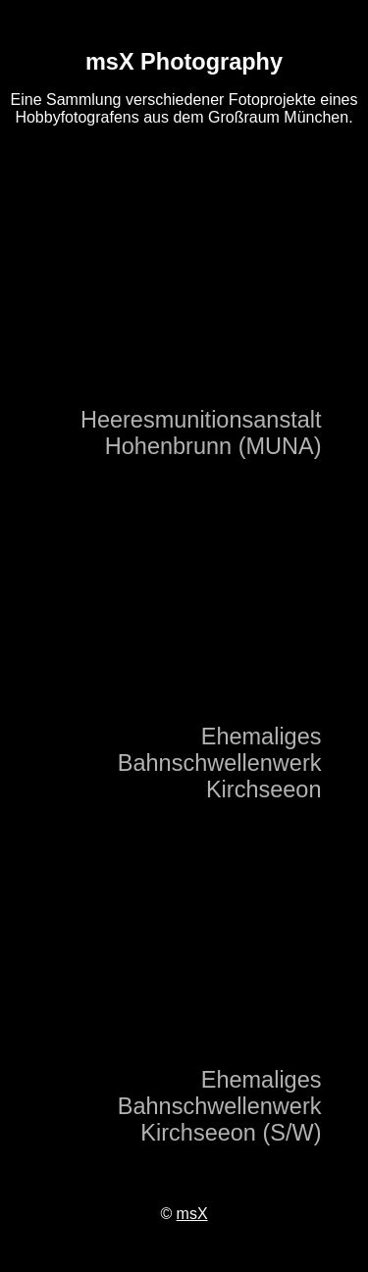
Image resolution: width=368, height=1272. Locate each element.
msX (192, 1213)
